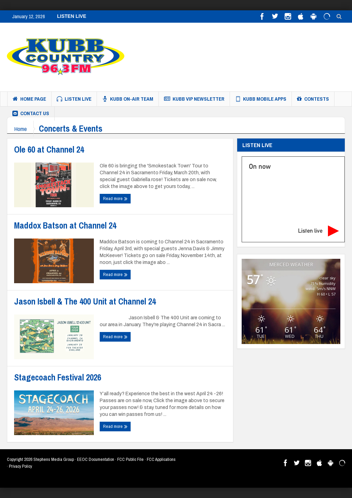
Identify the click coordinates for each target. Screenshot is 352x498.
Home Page (29, 99)
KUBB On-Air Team (127, 99)
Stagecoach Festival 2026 (57, 377)
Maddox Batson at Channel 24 (65, 225)
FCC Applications (161, 459)
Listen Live (74, 99)
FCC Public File (130, 459)
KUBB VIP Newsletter (194, 99)
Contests (313, 99)
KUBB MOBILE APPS (260, 99)
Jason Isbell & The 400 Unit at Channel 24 (85, 301)
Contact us (30, 113)
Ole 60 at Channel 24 (49, 149)
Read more (115, 199)
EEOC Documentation (95, 459)
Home (20, 129)
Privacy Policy (20, 466)
